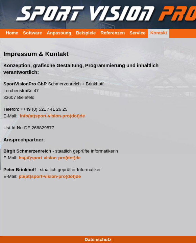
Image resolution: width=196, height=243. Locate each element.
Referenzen (112, 32)
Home (12, 32)
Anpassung (59, 32)
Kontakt (158, 32)
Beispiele (86, 32)
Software (32, 32)
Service (137, 32)
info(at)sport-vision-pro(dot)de (52, 115)
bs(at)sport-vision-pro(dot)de (50, 157)
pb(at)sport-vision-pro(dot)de (50, 176)
